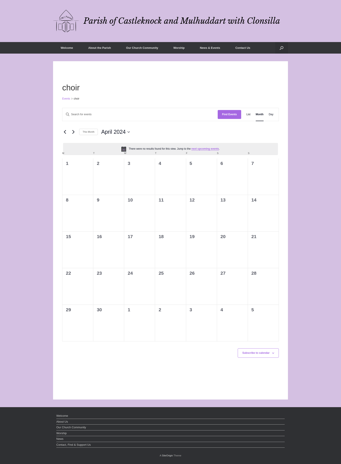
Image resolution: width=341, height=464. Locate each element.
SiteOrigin (167, 455)
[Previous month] (64, 132)
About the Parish (99, 47)
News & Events (210, 47)
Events (66, 98)
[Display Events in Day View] (271, 114)
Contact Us (242, 47)
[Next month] (73, 132)
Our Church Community (142, 47)
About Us (62, 421)
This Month (88, 131)
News (60, 438)
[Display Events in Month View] (260, 114)
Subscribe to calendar (255, 352)
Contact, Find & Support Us (73, 444)
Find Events (229, 114)
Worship (179, 47)
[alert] (170, 149)
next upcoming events (205, 148)
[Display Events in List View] (248, 114)
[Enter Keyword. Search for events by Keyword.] (140, 114)
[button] (281, 48)
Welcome (67, 47)
